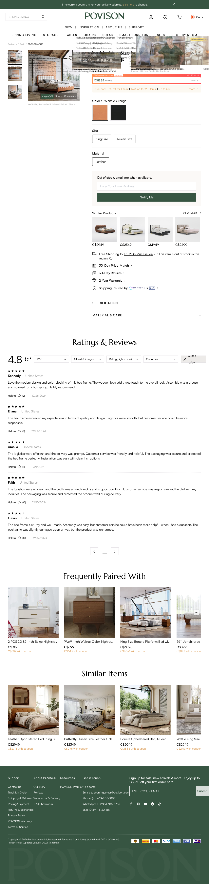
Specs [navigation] (58, 96)
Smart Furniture (135, 35)
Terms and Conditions (84, 839)
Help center (89, 786)
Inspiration (89, 27)
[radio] (93, 71)
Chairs (90, 35)
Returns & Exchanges (20, 809)
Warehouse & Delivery (46, 798)
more (192, 89)
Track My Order (17, 792)
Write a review (189, 359)
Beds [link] (22, 44)
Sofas (108, 35)
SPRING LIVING (24, 35)
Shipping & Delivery (20, 798)
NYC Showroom (43, 804)
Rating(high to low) (124, 359)
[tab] (146, 303)
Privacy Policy (16, 815)
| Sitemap (54, 842)
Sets (161, 35)
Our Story (39, 786)
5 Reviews (111, 70)
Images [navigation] (47, 96)
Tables (71, 35)
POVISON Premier (71, 786)
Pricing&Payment (18, 804)
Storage (51, 35)
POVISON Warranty (20, 821)
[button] (146, 303)
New (68, 27)
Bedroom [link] (12, 44)
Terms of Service (18, 826)
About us (114, 27)
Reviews (38, 792)
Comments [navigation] (70, 96)
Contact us (14, 786)
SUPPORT (136, 27)
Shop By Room (184, 35)
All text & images (88, 359)
